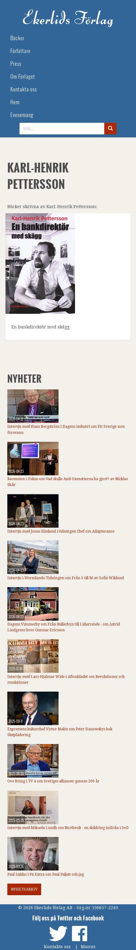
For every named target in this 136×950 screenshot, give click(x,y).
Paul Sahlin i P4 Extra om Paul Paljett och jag (45, 874)
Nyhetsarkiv (24, 889)
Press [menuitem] (15, 64)
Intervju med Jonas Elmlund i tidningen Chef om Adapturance (60, 531)
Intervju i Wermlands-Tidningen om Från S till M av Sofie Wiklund (65, 578)
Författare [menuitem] (20, 51)
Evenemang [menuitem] (21, 115)
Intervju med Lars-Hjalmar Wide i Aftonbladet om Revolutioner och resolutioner (66, 680)
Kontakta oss (57, 946)
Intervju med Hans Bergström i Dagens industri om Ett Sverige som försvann (66, 429)
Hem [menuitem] (15, 102)
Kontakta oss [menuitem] (23, 89)
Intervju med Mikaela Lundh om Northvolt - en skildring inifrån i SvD (68, 828)
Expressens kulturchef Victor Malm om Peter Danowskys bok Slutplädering (60, 732)
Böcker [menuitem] (17, 38)
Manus (88, 946)
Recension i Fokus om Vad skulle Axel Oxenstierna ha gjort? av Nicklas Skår (67, 482)
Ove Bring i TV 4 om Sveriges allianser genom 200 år (53, 781)
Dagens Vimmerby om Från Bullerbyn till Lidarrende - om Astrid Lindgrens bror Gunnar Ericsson (63, 627)
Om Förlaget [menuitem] (22, 76)
